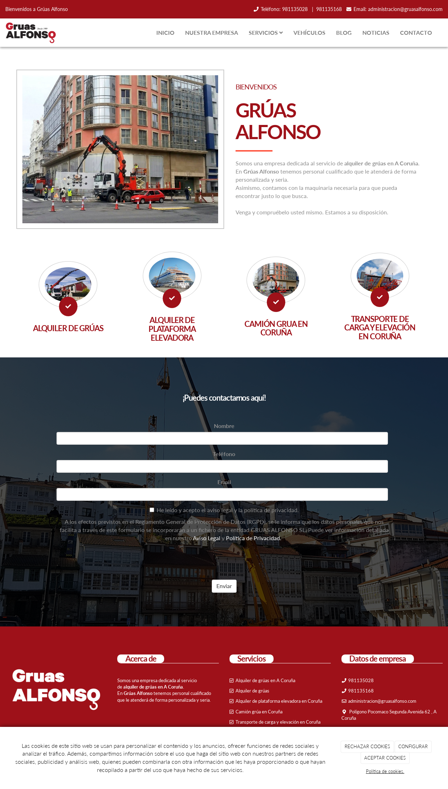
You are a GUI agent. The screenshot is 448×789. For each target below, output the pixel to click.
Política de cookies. (385, 771)
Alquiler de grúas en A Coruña (265, 680)
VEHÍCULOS (309, 32)
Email (224, 481)
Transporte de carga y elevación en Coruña (278, 722)
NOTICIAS (375, 32)
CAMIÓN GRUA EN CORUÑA (275, 328)
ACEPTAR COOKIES (385, 758)
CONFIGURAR (413, 746)
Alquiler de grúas (252, 691)
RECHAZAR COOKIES (367, 746)
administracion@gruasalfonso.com (405, 9)
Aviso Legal (206, 538)
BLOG (344, 32)
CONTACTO (416, 32)
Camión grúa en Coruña (259, 711)
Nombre (224, 425)
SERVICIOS (266, 32)
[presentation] (110, 560)
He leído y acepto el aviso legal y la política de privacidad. (224, 509)
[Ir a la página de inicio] (30, 32)
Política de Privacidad (253, 538)
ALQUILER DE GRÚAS (68, 328)
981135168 (329, 9)
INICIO (165, 32)
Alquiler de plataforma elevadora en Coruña (279, 701)
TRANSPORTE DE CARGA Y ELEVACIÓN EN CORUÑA (379, 327)
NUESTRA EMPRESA (211, 32)
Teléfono (224, 453)
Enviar (224, 585)
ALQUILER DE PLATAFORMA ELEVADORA (172, 328)
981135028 (295, 9)
